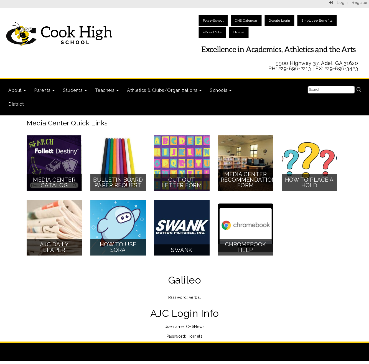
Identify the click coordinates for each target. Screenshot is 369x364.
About (17, 90)
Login (338, 2)
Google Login (279, 20)
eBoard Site (212, 32)
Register (360, 2)
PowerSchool (213, 20)
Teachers (107, 90)
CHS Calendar (246, 20)
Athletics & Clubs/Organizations (164, 90)
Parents (44, 90)
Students (75, 90)
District (16, 104)
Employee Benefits (317, 20)
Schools (220, 90)
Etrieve (239, 32)
